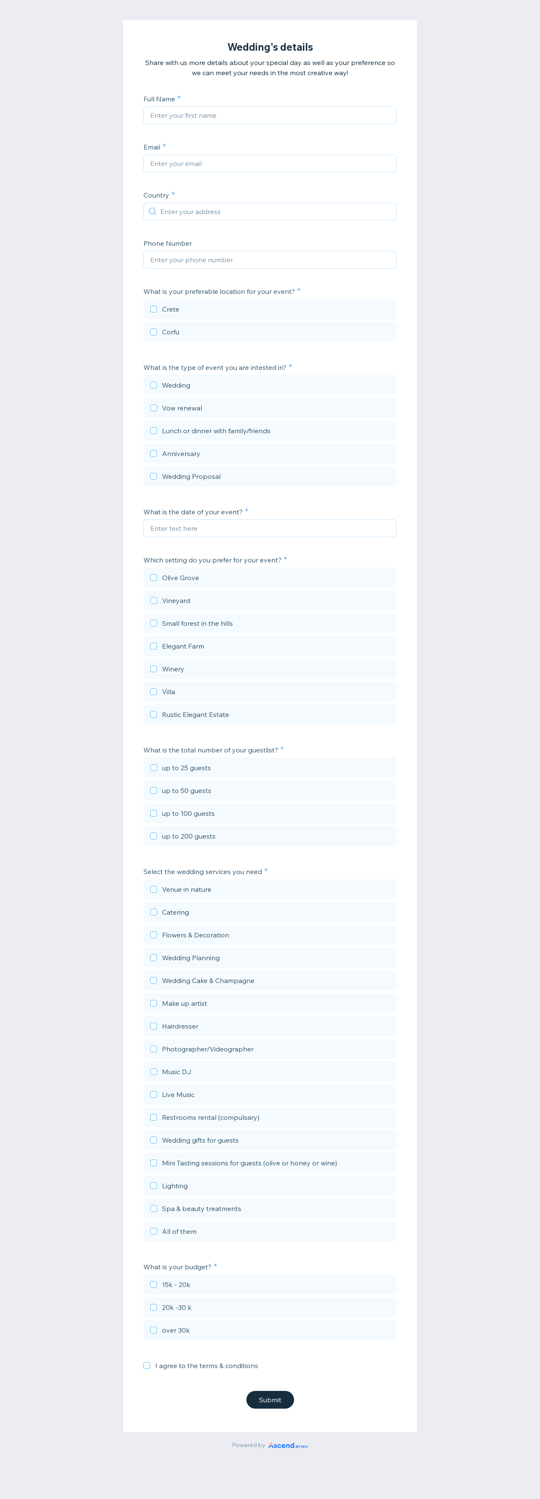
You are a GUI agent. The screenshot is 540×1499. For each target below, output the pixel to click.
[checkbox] (270, 310)
